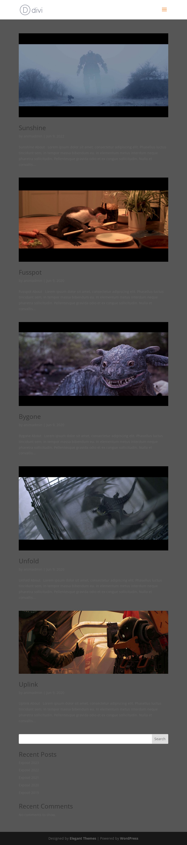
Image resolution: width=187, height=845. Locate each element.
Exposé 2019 (29, 792)
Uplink (28, 684)
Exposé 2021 (29, 777)
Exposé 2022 (29, 770)
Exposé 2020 (29, 785)
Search (160, 739)
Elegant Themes (83, 838)
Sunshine (32, 127)
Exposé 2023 (29, 762)
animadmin (33, 136)
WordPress (129, 838)
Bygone (30, 416)
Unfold (29, 561)
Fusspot (30, 272)
